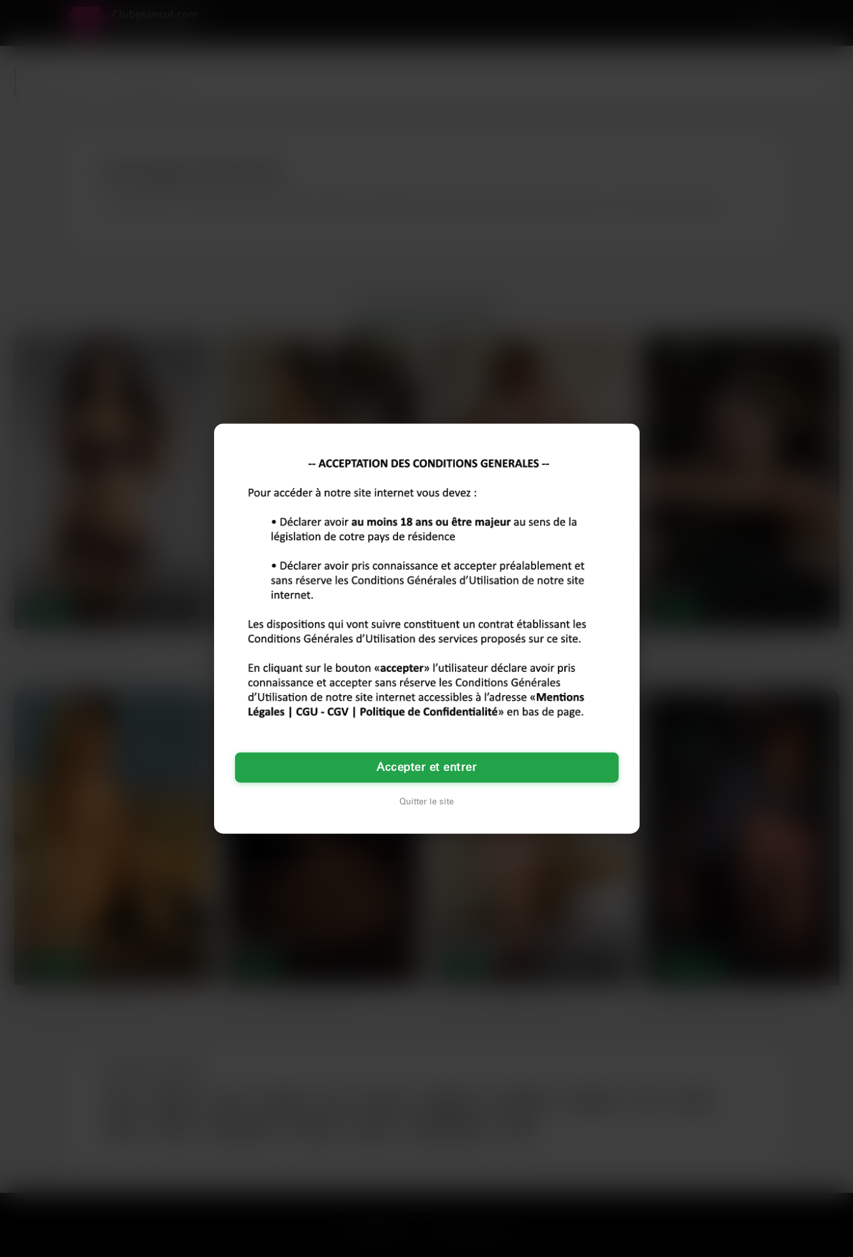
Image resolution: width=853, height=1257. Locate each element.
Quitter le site (426, 802)
